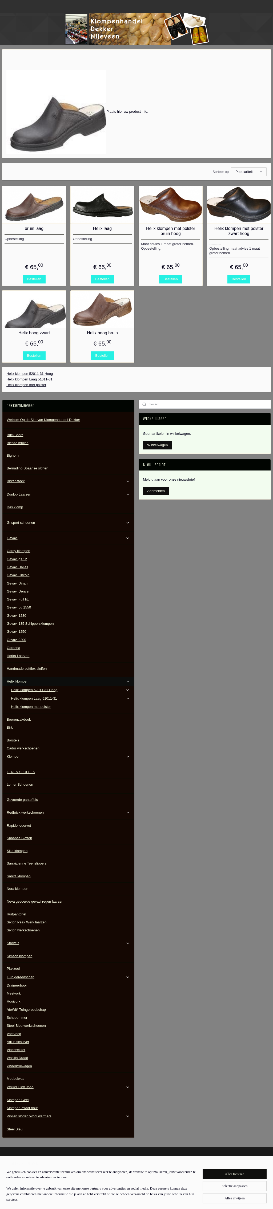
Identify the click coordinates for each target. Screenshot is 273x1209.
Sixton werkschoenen (23, 930)
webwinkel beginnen (148, 1199)
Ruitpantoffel (16, 914)
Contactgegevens (15, 1174)
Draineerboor (17, 985)
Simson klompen (19, 956)
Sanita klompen (19, 876)
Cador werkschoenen (23, 748)
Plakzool (13, 969)
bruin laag (34, 228)
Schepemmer (17, 1018)
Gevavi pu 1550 (19, 607)
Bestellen (34, 279)
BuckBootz (15, 435)
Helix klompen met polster (26, 385)
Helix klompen (68, 681)
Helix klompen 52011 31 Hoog (29, 374)
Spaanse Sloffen (19, 838)
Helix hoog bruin (102, 333)
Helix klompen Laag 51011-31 (29, 379)
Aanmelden (156, 491)
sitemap (121, 1199)
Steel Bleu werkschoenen (26, 1026)
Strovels (68, 943)
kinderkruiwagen (19, 1066)
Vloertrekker (16, 1050)
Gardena (13, 648)
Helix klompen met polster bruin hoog (170, 231)
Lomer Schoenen (20, 784)
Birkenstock (68, 481)
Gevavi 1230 (16, 616)
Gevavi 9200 (16, 640)
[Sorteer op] (248, 172)
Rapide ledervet (19, 825)
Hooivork (13, 1001)
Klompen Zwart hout (22, 1108)
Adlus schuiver (18, 1042)
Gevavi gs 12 (17, 559)
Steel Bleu (14, 1129)
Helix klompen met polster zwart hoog (238, 231)
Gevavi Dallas (17, 567)
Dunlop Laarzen (68, 494)
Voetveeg (14, 1034)
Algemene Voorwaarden (20, 1169)
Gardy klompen (18, 551)
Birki (10, 727)
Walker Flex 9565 (68, 1087)
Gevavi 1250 (16, 632)
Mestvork (14, 993)
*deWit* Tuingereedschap (26, 1010)
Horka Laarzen (18, 656)
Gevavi (68, 538)
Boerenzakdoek (19, 719)
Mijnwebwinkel (189, 1199)
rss (131, 1199)
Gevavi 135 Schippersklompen (30, 624)
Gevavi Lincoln (18, 575)
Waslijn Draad (17, 1058)
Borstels (13, 740)
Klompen (68, 756)
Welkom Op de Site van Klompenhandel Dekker (43, 420)
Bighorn (13, 455)
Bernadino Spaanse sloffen (27, 468)
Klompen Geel (18, 1100)
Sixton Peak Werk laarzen (26, 922)
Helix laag (102, 228)
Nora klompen (17, 889)
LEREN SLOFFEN (21, 772)
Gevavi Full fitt (18, 599)
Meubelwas (15, 1079)
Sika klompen (17, 851)
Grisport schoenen (68, 523)
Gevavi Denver (18, 591)
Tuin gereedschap (68, 977)
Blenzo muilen (18, 443)
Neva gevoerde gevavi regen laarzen (35, 901)
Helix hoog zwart (34, 333)
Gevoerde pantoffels (22, 800)
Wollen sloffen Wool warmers (68, 1116)
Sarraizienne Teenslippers (26, 863)
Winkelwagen (157, 445)
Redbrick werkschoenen (68, 812)
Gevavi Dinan (17, 583)
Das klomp (15, 507)
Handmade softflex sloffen (27, 669)
